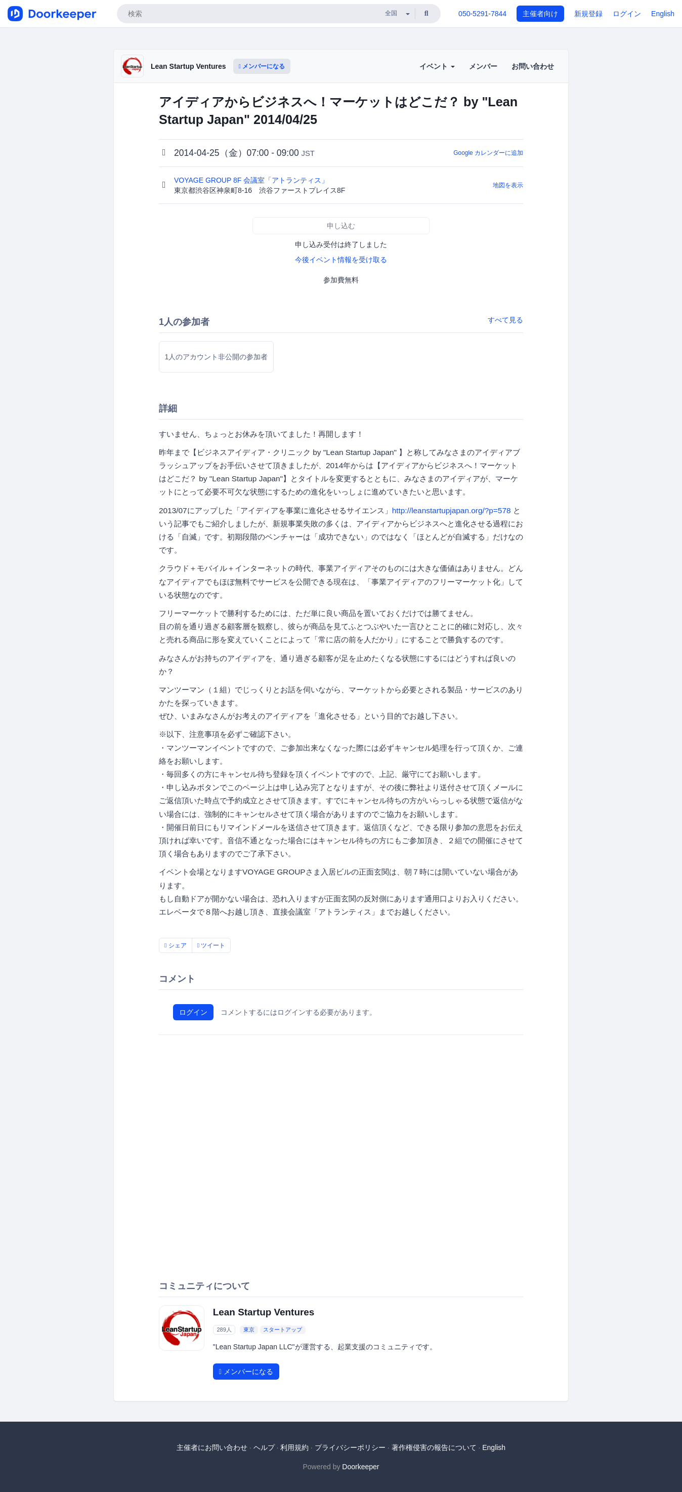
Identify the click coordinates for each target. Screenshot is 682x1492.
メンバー (483, 66)
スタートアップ (282, 1330)
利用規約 (294, 1447)
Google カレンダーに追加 (488, 152)
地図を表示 (508, 185)
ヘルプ (264, 1447)
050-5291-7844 (482, 14)
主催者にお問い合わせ (212, 1447)
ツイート (211, 945)
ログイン (627, 14)
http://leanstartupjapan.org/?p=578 (451, 510)
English (662, 14)
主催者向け (540, 14)
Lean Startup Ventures (188, 66)
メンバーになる (262, 66)
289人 (224, 1330)
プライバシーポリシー (350, 1447)
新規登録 (588, 14)
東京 (248, 1330)
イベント (437, 66)
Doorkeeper (360, 1467)
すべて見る (505, 320)
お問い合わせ (533, 66)
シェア (175, 945)
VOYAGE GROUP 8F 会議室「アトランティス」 (252, 180)
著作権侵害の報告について (434, 1447)
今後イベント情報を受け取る (341, 260)
